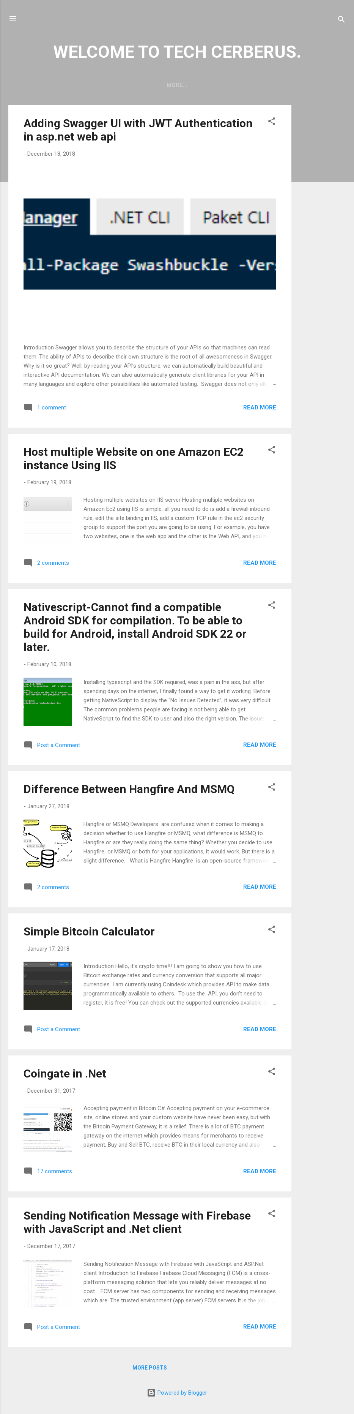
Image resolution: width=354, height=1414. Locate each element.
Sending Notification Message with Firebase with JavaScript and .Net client (137, 1223)
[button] (271, 124)
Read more (259, 409)
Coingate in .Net (65, 1075)
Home (160, 85)
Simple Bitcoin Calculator (89, 933)
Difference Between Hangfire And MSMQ (129, 790)
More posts (149, 1369)
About (192, 85)
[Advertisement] (321, 221)
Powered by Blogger (177, 1394)
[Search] (341, 20)
